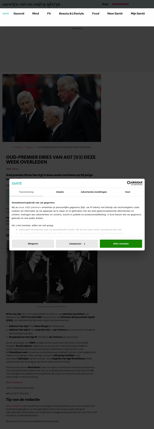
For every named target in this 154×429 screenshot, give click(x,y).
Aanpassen (77, 243)
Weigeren (33, 243)
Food (97, 13)
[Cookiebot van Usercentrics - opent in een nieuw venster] (129, 183)
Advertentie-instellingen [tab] (94, 192)
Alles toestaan (121, 243)
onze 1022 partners (30, 207)
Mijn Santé (140, 13)
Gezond (21, 13)
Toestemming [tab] (26, 192)
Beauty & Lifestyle (73, 13)
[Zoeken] (4, 22)
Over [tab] (127, 192)
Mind (37, 13)
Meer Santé (116, 13)
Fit (50, 13)
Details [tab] (60, 192)
